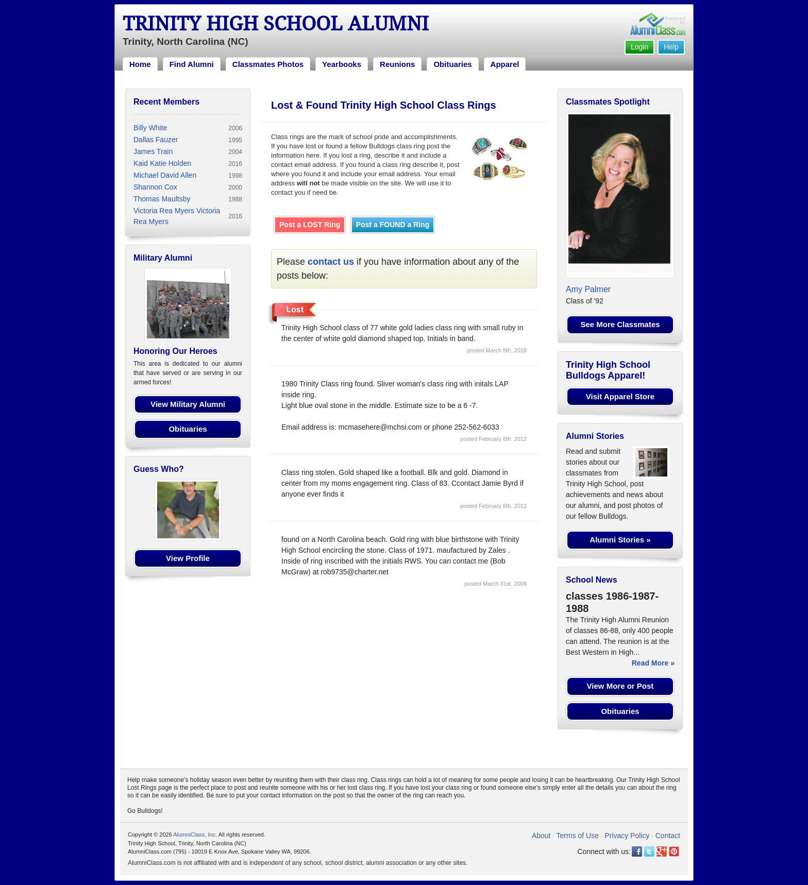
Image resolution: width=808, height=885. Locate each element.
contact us (331, 262)
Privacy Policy (626, 835)
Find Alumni (192, 64)
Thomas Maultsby (161, 199)
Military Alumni (162, 257)
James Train (153, 151)
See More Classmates (620, 324)
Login (639, 47)
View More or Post (620, 686)
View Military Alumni (187, 404)
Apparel (505, 64)
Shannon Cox (155, 187)
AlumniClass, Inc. (195, 834)
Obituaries (452, 64)
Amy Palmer (588, 289)
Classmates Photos (268, 64)
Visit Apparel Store (620, 396)
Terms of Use (578, 835)
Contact (667, 835)
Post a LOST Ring (309, 224)
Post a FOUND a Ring (392, 224)
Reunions (397, 64)
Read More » (653, 663)
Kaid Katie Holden (162, 163)
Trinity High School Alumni (276, 23)
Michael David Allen (164, 175)
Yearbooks (341, 64)
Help (671, 47)
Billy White (150, 128)
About (541, 835)
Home (140, 64)
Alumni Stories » (620, 539)
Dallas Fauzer (155, 139)
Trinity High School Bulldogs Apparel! (608, 370)
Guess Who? (158, 469)
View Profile (188, 558)
